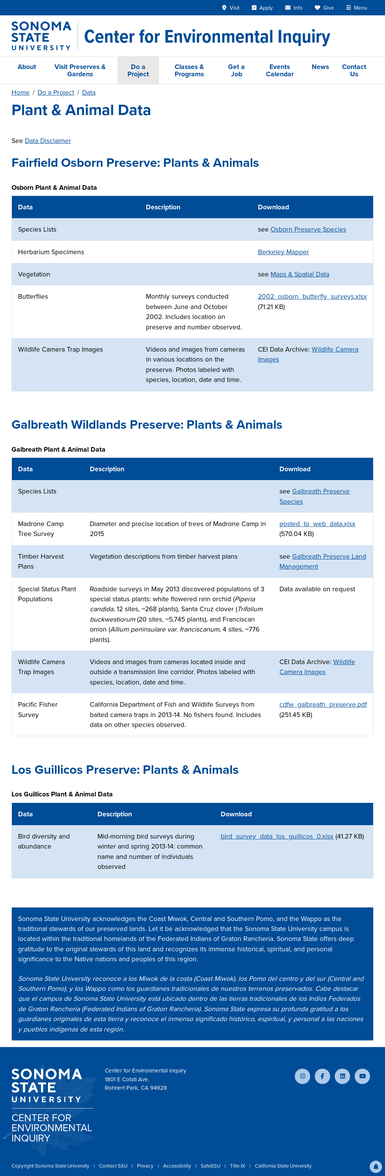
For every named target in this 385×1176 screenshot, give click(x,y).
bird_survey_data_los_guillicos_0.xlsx (277, 836)
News (320, 66)
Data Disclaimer (48, 141)
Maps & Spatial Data (300, 274)
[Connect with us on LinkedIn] (342, 1076)
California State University (283, 1165)
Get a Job (236, 70)
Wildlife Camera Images (317, 667)
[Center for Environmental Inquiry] (207, 36)
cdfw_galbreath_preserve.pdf (323, 704)
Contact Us (354, 70)
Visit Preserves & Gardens (80, 70)
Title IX (238, 1165)
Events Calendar (280, 70)
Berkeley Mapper (283, 252)
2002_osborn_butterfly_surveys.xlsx (312, 296)
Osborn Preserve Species (308, 229)
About (27, 66)
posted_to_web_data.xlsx (317, 524)
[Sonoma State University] (45, 35)
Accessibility (177, 1165)
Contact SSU (114, 1165)
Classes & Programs (189, 70)
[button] (376, 1167)
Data (89, 92)
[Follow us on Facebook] (322, 1076)
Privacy (146, 1165)
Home (21, 92)
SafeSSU (211, 1165)
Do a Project (138, 70)
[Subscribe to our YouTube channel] (362, 1076)
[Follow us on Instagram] (302, 1076)
